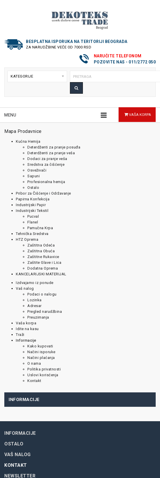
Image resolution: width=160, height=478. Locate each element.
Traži (20, 334)
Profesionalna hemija (46, 182)
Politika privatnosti (44, 369)
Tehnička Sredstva (32, 234)
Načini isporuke (41, 352)
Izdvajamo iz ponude (35, 283)
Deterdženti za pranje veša (51, 153)
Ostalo (33, 187)
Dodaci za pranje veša (47, 159)
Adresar (34, 306)
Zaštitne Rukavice (43, 257)
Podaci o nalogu (42, 294)
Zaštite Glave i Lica (44, 262)
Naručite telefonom (118, 56)
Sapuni (33, 176)
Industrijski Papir (31, 205)
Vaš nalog (25, 288)
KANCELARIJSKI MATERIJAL (41, 274)
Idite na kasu (27, 329)
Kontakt (34, 381)
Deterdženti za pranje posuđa (53, 147)
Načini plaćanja (41, 357)
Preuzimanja (38, 317)
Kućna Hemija (28, 141)
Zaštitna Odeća (41, 245)
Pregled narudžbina (44, 311)
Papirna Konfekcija (32, 199)
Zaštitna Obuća (41, 251)
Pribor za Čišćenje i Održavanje (43, 193)
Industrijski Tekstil (32, 210)
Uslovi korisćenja (42, 375)
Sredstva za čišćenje (45, 164)
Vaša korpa (26, 323)
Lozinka (34, 300)
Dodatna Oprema (42, 268)
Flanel (32, 222)
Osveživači (36, 170)
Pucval (33, 216)
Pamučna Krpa (40, 228)
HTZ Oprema (27, 239)
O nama (34, 363)
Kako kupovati (40, 346)
